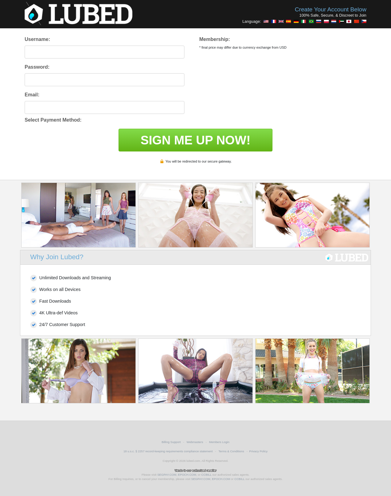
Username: (37, 39)
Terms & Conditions (231, 451)
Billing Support (171, 442)
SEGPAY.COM (166, 474)
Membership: (214, 39)
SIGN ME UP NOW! (195, 140)
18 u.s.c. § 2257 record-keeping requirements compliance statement (168, 451)
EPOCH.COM (187, 474)
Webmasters (195, 442)
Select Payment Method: (53, 120)
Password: (37, 67)
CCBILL (206, 474)
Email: (32, 94)
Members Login (219, 442)
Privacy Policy (258, 451)
